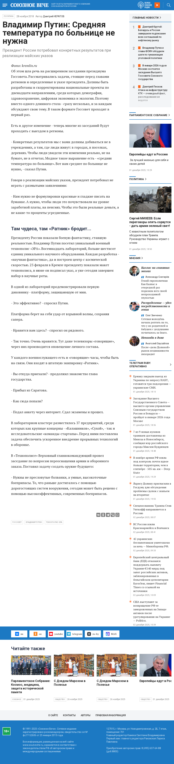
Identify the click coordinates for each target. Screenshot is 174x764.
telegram (74, 634)
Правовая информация (110, 715)
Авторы (85, 715)
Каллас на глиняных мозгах (155, 269)
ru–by (93, 634)
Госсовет (17, 522)
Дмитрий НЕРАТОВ (53, 16)
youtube (56, 634)
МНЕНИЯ (134, 258)
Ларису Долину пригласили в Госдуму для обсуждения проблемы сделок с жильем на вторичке (152, 489)
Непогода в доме (152, 338)
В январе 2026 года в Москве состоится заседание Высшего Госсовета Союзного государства (152, 72)
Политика (9, 16)
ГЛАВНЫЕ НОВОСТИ (146, 17)
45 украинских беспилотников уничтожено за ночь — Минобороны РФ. (151, 542)
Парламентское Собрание (148, 115)
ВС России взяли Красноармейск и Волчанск (151, 526)
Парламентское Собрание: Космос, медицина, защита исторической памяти (30, 686)
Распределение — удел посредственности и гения (156, 306)
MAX (111, 634)
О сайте (53, 715)
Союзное (16, 699)
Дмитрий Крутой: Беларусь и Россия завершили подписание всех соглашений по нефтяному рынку (152, 33)
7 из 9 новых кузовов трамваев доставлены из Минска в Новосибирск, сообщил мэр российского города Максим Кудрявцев (151, 439)
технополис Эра (54, 522)
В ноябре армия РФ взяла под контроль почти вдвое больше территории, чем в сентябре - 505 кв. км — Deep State (151, 465)
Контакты (69, 715)
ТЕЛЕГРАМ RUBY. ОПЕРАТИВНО (140, 364)
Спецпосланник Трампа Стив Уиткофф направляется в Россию (152, 509)
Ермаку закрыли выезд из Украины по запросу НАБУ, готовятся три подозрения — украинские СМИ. (152, 381)
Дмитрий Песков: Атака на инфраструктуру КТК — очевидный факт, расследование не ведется (152, 93)
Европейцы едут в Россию (148, 154)
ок (38, 634)
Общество (60, 699)
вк (19, 634)
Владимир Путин (34, 522)
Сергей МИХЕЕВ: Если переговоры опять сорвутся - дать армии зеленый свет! (150, 222)
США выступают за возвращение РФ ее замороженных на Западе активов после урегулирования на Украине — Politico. (151, 611)
